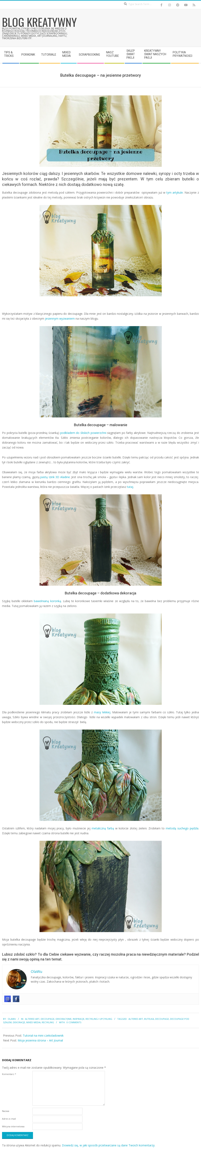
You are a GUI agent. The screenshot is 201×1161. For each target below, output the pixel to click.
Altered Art (32, 1018)
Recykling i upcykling (99, 1018)
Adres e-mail (9, 1118)
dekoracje (19, 1022)
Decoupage (47, 1018)
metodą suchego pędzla (182, 828)
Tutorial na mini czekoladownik (43, 1035)
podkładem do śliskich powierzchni (83, 433)
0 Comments (74, 1022)
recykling (48, 1022)
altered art (136, 1018)
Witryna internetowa (13, 1126)
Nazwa (5, 1110)
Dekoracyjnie (63, 1018)
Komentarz (9, 1074)
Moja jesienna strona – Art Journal (40, 1040)
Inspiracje (78, 1018)
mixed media (33, 1022)
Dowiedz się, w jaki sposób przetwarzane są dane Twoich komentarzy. (108, 1145)
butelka (149, 1018)
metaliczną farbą (103, 828)
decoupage (162, 1018)
